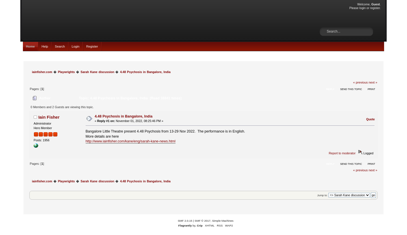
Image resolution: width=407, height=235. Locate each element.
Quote (370, 119)
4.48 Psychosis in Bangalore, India (123, 116)
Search (60, 46)
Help (45, 46)
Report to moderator (342, 153)
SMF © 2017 (203, 220)
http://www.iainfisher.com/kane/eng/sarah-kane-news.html (131, 141)
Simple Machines (222, 220)
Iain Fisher (49, 117)
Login (75, 46)
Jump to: (322, 195)
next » (373, 82)
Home (30, 46)
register (375, 8)
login (362, 8)
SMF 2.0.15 (185, 220)
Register (92, 46)
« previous (360, 82)
